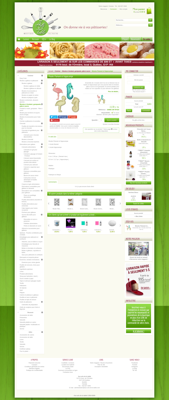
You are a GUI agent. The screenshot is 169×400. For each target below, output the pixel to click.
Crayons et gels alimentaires (30, 184)
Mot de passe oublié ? (139, 90)
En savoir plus (52, 136)
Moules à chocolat (27, 139)
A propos (34, 365)
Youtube (134, 365)
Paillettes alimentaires (30, 223)
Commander (146, 110)
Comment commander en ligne (67, 370)
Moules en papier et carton (30, 95)
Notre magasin (133, 238)
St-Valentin (23, 288)
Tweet (54, 117)
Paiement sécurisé (34, 363)
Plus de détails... (113, 91)
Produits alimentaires (26, 274)
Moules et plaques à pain (29, 97)
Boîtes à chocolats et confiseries (32, 248)
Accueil (50, 71)
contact (114, 129)
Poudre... (70, 230)
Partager (63, 117)
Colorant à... (84, 230)
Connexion (113, 9)
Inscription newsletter (101, 366)
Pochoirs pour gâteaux (29, 212)
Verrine (22, 329)
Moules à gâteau (27, 83)
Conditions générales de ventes (34, 366)
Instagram (134, 366)
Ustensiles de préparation (30, 305)
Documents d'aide (67, 366)
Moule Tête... (57, 209)
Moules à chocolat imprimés (30, 142)
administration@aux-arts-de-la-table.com (87, 388)
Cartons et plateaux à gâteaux (29, 295)
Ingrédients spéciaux (26, 269)
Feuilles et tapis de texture (28, 299)
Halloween (23, 285)
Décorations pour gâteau (27, 144)
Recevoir (35, 39)
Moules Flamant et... (142, 226)
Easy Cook (23, 78)
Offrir (44, 39)
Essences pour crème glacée (31, 262)
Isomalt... (112, 230)
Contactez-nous (68, 372)
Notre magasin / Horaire (106, 6)
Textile (22, 283)
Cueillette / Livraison (67, 363)
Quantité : (95, 120)
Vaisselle (22, 320)
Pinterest (55, 120)
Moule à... (70, 209)
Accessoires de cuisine (27, 335)
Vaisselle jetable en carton (28, 322)
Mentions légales (34, 368)
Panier (129, 96)
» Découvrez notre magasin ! (138, 259)
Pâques (125, 39)
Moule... (112, 209)
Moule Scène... (98, 209)
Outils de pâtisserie (26, 302)
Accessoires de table (26, 315)
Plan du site (101, 365)
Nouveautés (135, 39)
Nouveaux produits (135, 125)
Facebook (134, 363)
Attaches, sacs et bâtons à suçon (32, 242)
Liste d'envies (132, 209)
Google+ (72, 117)
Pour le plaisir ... (25, 351)
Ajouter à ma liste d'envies (111, 124)
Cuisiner (26, 39)
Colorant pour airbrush (31, 165)
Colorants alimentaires (29, 147)
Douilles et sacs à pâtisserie (28, 297)
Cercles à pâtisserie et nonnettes (30, 121)
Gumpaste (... (56, 230)
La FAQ (67, 368)
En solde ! (147, 39)
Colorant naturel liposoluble (32, 158)
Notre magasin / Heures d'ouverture (101, 363)
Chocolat (22, 123)
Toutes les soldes (138, 203)
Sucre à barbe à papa (26, 278)
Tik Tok (134, 370)
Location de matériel (67, 365)
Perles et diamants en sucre (32, 226)
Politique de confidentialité (34, 370)
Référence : (102, 110)
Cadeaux (129, 116)
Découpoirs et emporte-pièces (29, 257)
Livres (21, 271)
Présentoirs (23, 317)
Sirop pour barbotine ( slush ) (29, 276)
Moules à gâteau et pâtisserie (29, 80)
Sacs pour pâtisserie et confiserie (32, 255)
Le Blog (52, 39)
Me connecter (132, 71)
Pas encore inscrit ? (139, 92)
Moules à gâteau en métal (32, 86)
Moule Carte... (84, 209)
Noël (21, 290)
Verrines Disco (133, 192)
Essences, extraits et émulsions (29, 260)
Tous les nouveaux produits (138, 183)
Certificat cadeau (25, 349)
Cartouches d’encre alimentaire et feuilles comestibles (30, 179)
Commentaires (52, 182)
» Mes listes (138, 216)
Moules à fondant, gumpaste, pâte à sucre (76, 71)
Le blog (134, 368)
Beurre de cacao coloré (31, 175)
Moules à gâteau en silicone (32, 88)
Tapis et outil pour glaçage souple (30, 281)
